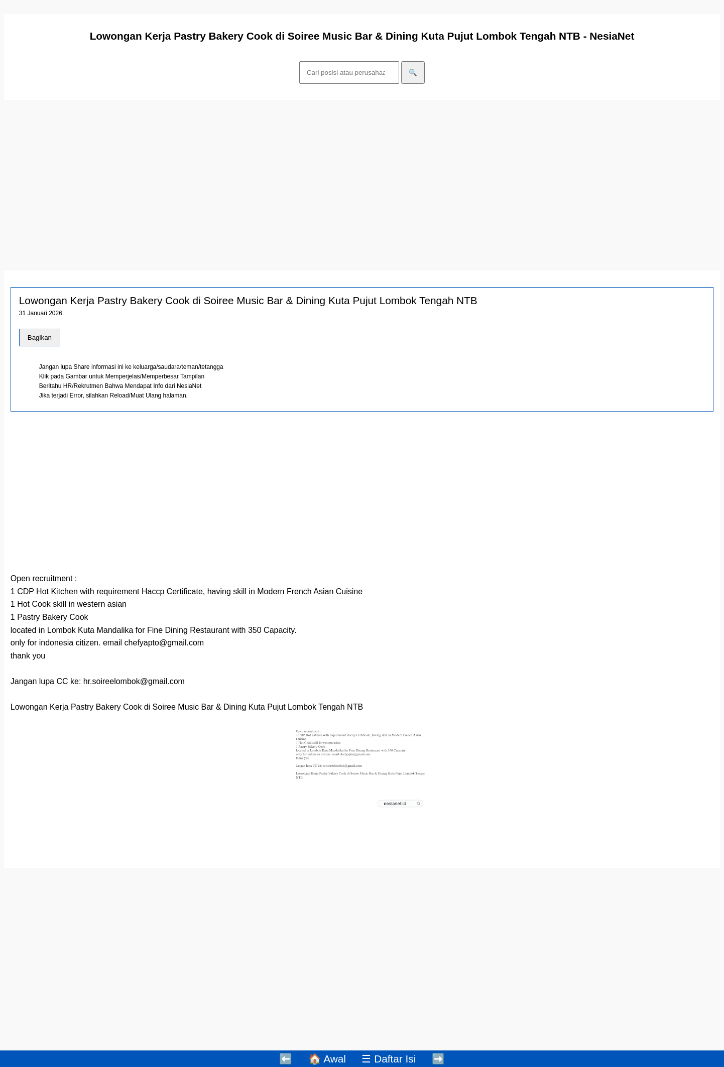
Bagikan (40, 337)
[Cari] (349, 72)
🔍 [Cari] (413, 72)
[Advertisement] (305, 180)
